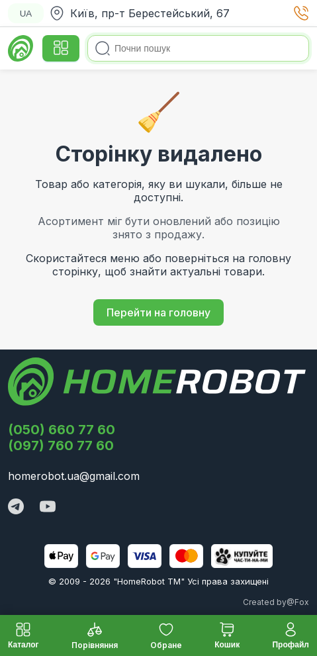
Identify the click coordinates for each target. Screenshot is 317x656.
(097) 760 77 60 (61, 445)
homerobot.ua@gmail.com (74, 476)
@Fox (298, 602)
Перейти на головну (158, 312)
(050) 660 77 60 (61, 430)
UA (26, 14)
